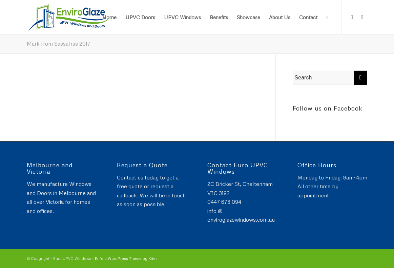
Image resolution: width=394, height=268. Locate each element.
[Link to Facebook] (352, 17)
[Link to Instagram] (362, 17)
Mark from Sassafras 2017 (58, 43)
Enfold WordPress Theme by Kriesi (127, 258)
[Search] (327, 17)
